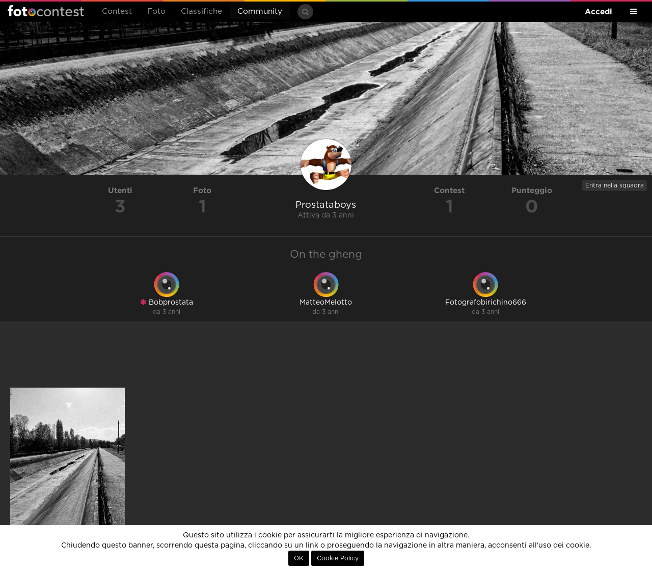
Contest (117, 11)
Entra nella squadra (614, 185)
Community (259, 11)
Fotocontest (46, 10)
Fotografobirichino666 (485, 302)
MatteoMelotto (326, 302)
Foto (156, 11)
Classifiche (201, 11)
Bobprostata (166, 302)
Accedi (598, 11)
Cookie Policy (338, 558)
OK (299, 558)
